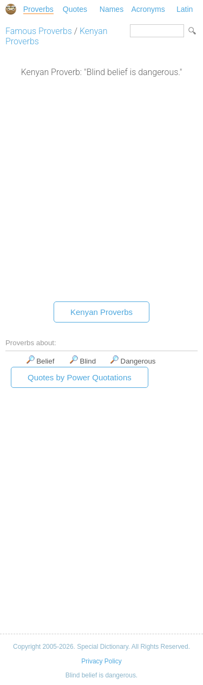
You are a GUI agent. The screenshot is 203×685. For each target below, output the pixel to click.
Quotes (75, 9)
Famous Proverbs (38, 31)
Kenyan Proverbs (101, 312)
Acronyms (148, 9)
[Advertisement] (101, 192)
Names (111, 9)
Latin (184, 9)
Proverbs (38, 9)
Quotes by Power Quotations (80, 377)
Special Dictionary (10, 9)
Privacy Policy (101, 661)
